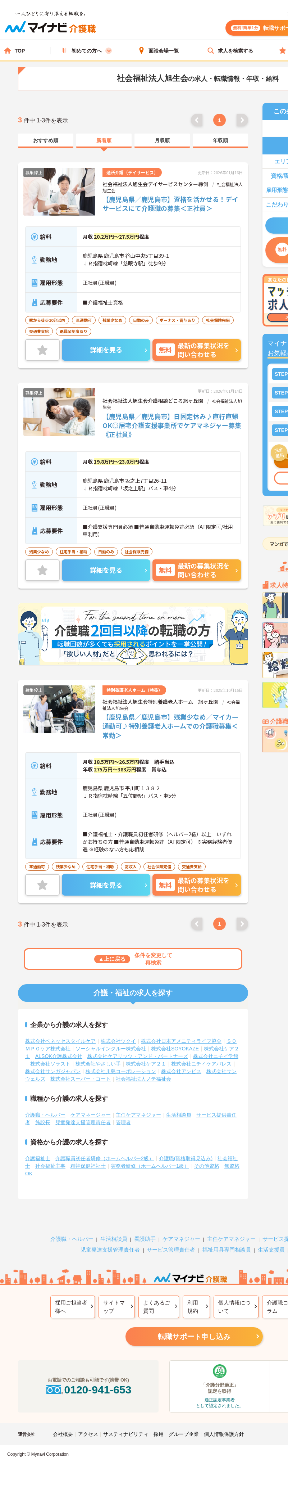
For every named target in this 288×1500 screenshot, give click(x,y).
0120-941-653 (88, 1390)
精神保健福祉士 (88, 1166)
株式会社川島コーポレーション (121, 1071)
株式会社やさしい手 (98, 1064)
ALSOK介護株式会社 (58, 1056)
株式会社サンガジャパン (53, 1071)
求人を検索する (230, 50)
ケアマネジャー (181, 1239)
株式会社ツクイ (118, 1041)
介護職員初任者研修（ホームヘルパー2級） (104, 1158)
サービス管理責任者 (171, 1250)
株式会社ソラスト (50, 1064)
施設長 (42, 1122)
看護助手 (145, 1239)
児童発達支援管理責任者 (83, 1122)
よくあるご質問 (156, 1306)
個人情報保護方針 (224, 1434)
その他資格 (206, 1166)
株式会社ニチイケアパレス (201, 1064)
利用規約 (192, 1306)
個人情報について (234, 1306)
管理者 (123, 1122)
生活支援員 (271, 1250)
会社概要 (63, 1434)
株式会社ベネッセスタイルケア (60, 1041)
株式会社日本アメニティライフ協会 (181, 1041)
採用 (159, 1434)
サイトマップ (114, 1306)
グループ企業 (184, 1434)
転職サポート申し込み (194, 1337)
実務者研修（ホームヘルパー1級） (150, 1166)
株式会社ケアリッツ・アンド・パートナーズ (137, 1056)
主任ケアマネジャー (138, 1115)
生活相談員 (178, 1115)
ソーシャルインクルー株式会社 (111, 1048)
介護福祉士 (37, 1158)
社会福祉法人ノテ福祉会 (143, 1079)
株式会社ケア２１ (146, 1064)
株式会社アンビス (181, 1071)
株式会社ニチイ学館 (215, 1056)
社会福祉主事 (50, 1166)
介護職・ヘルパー (45, 1115)
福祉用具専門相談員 (226, 1250)
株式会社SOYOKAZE (175, 1048)
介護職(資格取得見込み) (185, 1158)
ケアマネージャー (90, 1115)
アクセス (88, 1434)
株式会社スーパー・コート (80, 1079)
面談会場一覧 (158, 50)
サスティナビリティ (125, 1434)
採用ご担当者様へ (71, 1306)
